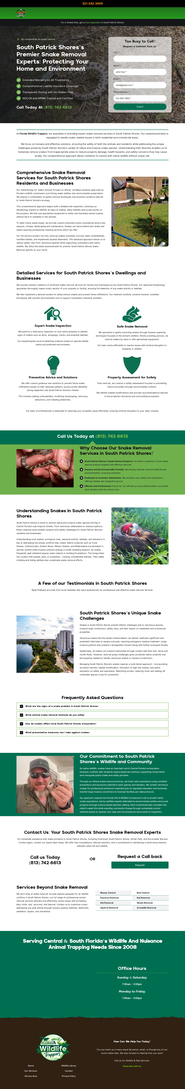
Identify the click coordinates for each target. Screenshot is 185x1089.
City (116, 52)
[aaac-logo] (21, 9)
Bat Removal (106, 903)
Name (117, 65)
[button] (92, 706)
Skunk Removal (145, 903)
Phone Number (121, 92)
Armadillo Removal (146, 907)
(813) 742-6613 (112, 436)
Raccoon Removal (109, 897)
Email (117, 79)
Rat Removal (143, 897)
